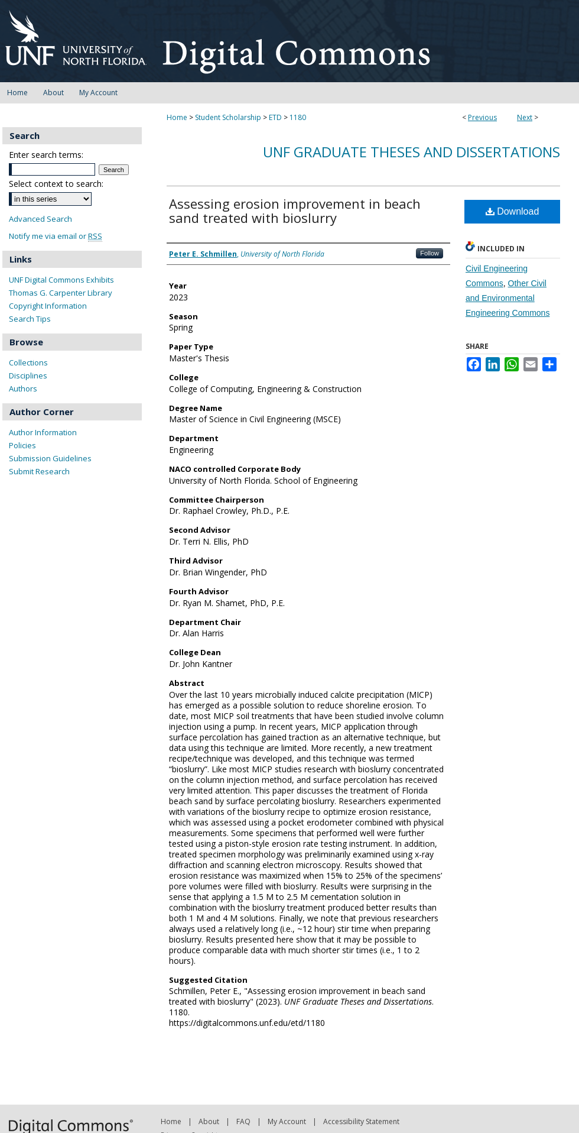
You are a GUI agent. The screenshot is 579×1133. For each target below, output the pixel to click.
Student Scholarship (228, 117)
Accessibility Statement (361, 1121)
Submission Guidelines (50, 458)
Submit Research (39, 471)
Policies (22, 445)
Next (524, 117)
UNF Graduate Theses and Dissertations (411, 151)
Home (177, 117)
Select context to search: (56, 183)
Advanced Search (40, 218)
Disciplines (28, 375)
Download (512, 211)
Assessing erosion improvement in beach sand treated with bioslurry (295, 210)
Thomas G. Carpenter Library (60, 292)
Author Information (43, 432)
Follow (429, 253)
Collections (28, 362)
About (209, 1121)
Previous (482, 117)
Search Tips (30, 318)
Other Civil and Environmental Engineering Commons (507, 298)
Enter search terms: (46, 154)
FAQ (243, 1121)
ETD (275, 117)
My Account (287, 1121)
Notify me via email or (55, 236)
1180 (298, 117)
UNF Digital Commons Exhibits (61, 279)
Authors (23, 388)
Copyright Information (48, 305)
